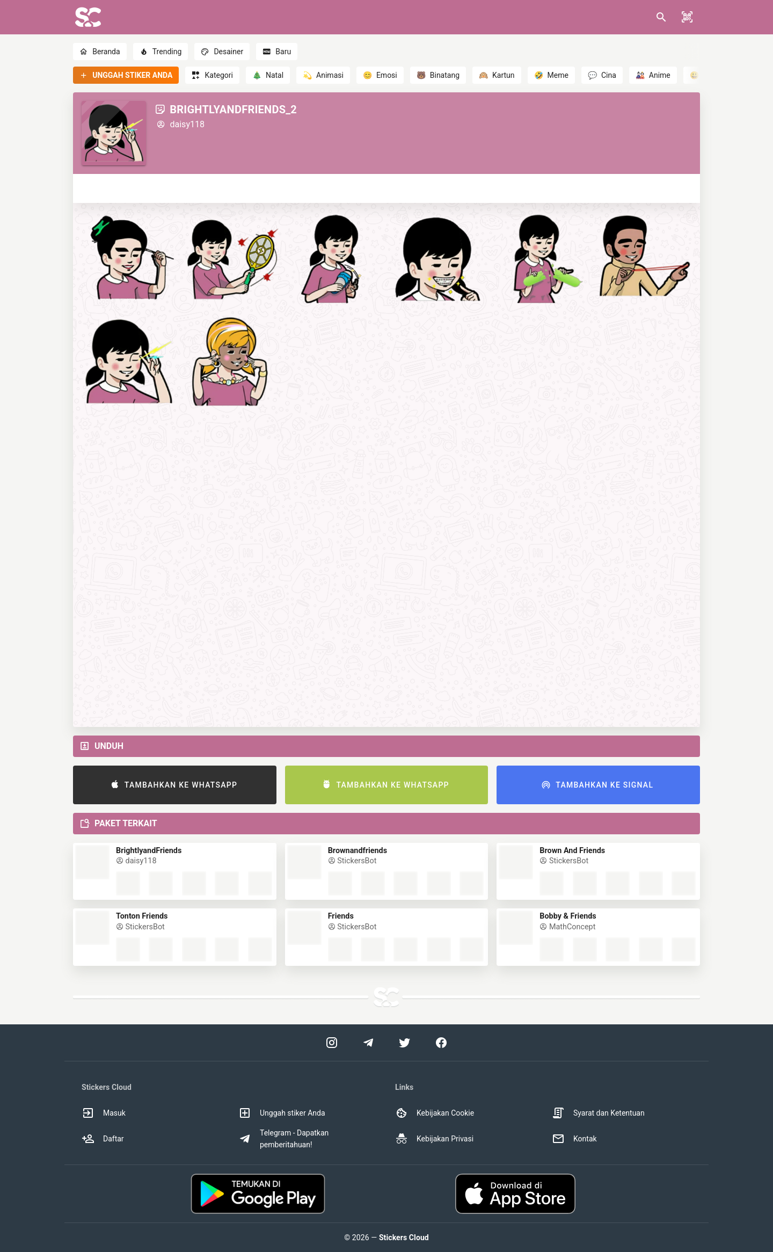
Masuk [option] (104, 1113)
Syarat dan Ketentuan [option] (598, 1113)
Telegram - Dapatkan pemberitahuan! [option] (283, 1139)
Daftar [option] (103, 1138)
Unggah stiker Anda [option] (281, 1113)
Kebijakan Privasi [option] (434, 1138)
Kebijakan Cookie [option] (434, 1113)
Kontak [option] (574, 1138)
